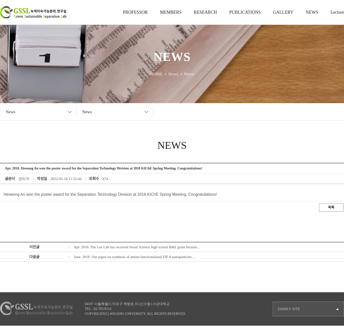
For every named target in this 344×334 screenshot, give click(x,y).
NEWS (312, 12)
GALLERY (283, 12)
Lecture (337, 12)
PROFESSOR (135, 12)
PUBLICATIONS (245, 12)
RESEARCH (205, 12)
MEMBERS (171, 12)
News (10, 112)
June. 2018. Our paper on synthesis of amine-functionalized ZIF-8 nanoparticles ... (134, 257)
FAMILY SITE (289, 309)
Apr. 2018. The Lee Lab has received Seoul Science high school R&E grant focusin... (137, 247)
